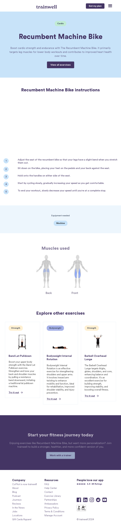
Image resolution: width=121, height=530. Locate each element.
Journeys (17, 499)
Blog (14, 492)
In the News (18, 507)
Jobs (14, 511)
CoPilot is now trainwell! (24, 484)
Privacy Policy (51, 507)
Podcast (16, 496)
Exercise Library (52, 496)
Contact (48, 492)
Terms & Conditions (54, 511)
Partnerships (50, 499)
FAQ (46, 484)
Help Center (50, 488)
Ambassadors (51, 503)
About (15, 488)
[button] (108, 6)
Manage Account (53, 515)
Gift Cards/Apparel (21, 519)
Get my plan (95, 6)
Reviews (16, 503)
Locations (17, 515)
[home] (47, 5)
